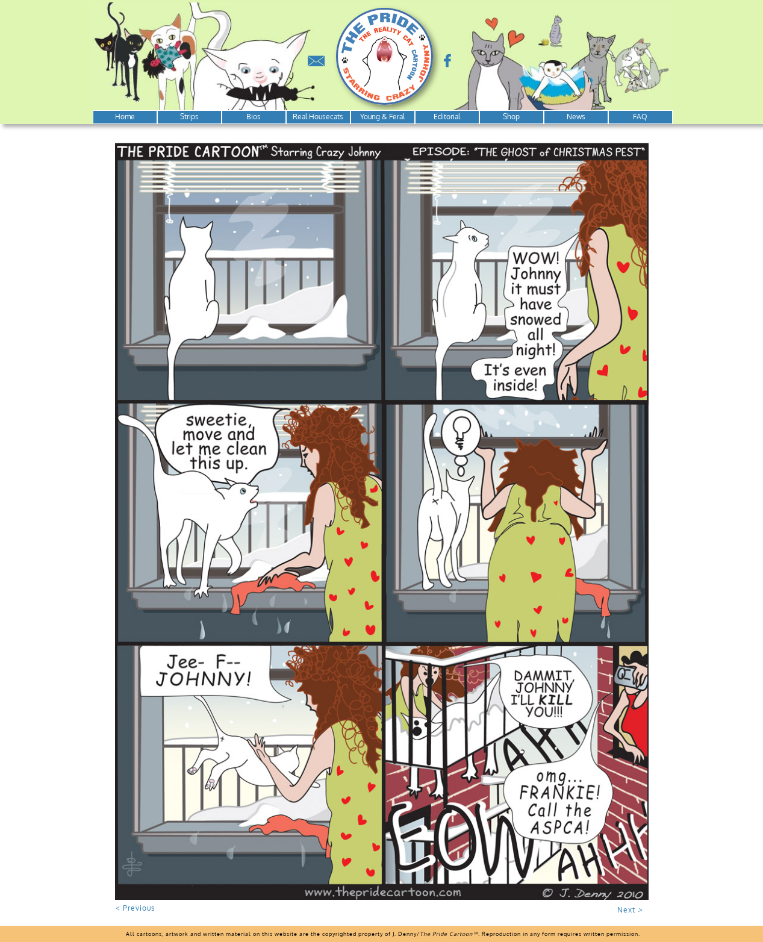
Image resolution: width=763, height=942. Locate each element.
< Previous (135, 907)
